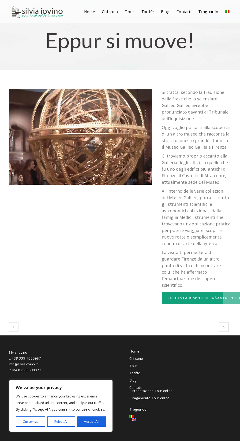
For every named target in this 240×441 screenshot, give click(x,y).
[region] (60, 406)
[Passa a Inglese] (155, 419)
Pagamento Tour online (150, 398)
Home (134, 351)
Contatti (135, 387)
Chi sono (136, 358)
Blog (133, 380)
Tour (133, 365)
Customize (30, 421)
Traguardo (137, 409)
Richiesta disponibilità (196, 298)
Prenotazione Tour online (152, 390)
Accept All (91, 421)
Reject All (61, 421)
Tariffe (134, 373)
